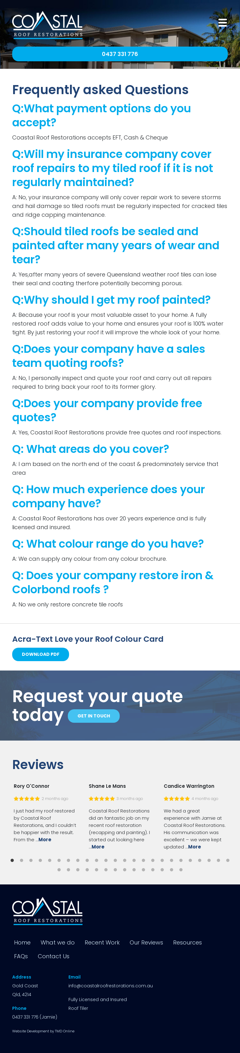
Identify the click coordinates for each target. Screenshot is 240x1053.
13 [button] (125, 861)
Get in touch (94, 716)
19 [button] (181, 861)
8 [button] (78, 861)
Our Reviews (146, 942)
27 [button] (78, 870)
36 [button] (162, 870)
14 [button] (134, 861)
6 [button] (59, 861)
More (44, 839)
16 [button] (153, 861)
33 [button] (134, 870)
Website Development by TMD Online (43, 1031)
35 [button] (153, 870)
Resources (187, 942)
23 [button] (218, 861)
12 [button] (115, 861)
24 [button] (228, 861)
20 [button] (190, 861)
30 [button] (106, 870)
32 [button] (125, 870)
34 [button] (143, 870)
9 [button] (87, 861)
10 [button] (96, 861)
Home (22, 942)
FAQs (21, 956)
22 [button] (209, 861)
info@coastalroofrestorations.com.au (110, 986)
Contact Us (53, 956)
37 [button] (171, 870)
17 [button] (162, 861)
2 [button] (21, 861)
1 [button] (12, 861)
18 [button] (171, 861)
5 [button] (50, 861)
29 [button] (96, 870)
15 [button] (143, 861)
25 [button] (59, 870)
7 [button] (68, 861)
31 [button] (115, 870)
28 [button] (87, 870)
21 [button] (200, 861)
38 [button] (181, 870)
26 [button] (68, 870)
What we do (58, 942)
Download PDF (40, 654)
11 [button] (106, 861)
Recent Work (102, 942)
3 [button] (31, 861)
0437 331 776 (120, 54)
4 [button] (40, 861)
